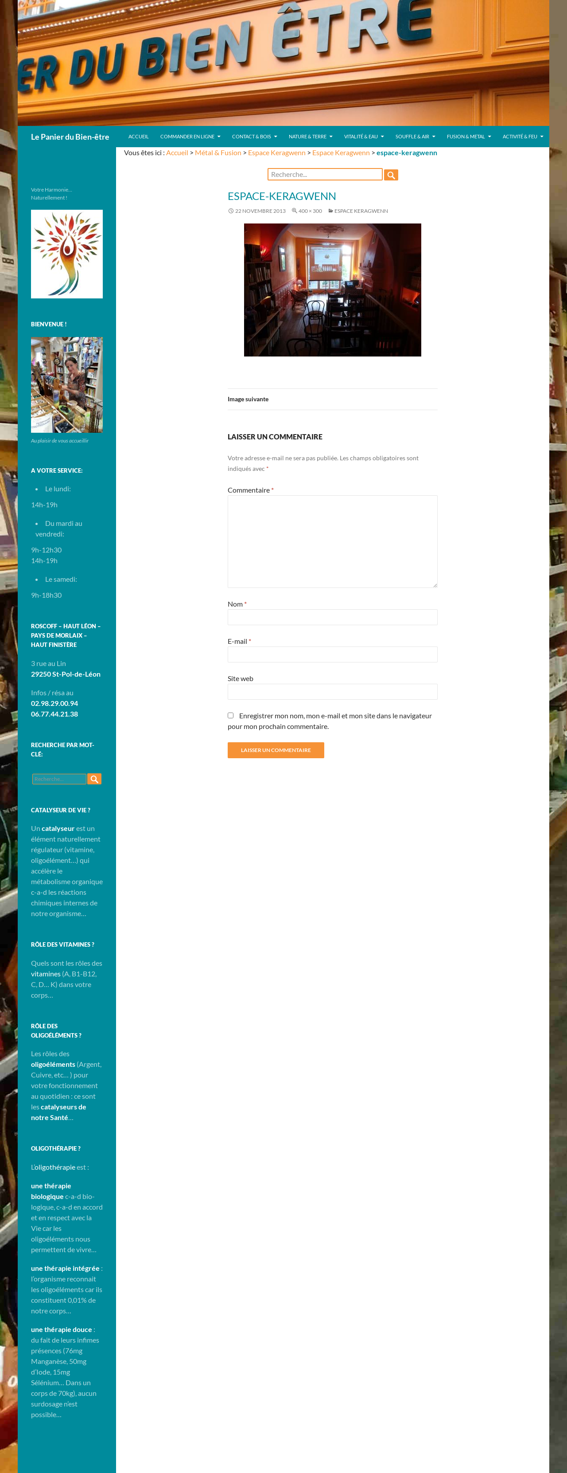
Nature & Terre (307, 136)
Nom (237, 603)
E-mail (239, 641)
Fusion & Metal (466, 136)
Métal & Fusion (218, 152)
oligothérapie (55, 1167)
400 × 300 (310, 211)
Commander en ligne (187, 136)
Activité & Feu (520, 136)
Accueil (138, 136)
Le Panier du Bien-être (70, 136)
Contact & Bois (251, 136)
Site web (240, 678)
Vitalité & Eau (361, 136)
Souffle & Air (412, 136)
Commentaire (251, 490)
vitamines (46, 973)
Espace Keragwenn (277, 152)
